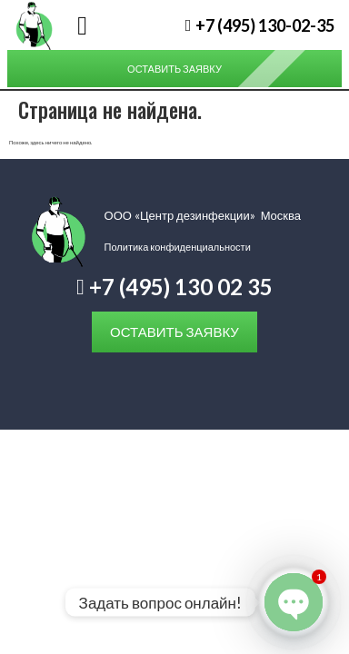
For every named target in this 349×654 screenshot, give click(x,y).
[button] (82, 25)
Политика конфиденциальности (178, 247)
